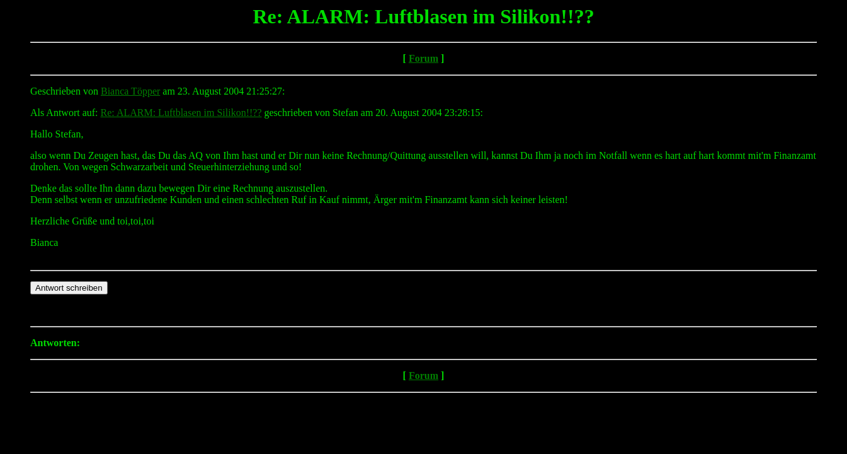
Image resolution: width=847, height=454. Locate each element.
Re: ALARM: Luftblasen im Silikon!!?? (181, 112)
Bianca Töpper (130, 91)
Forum (423, 58)
